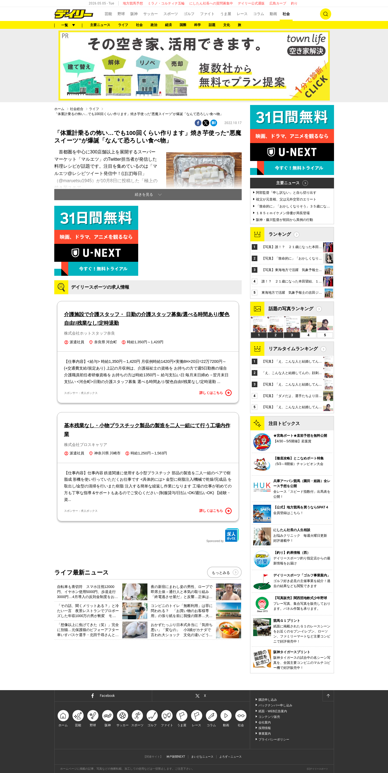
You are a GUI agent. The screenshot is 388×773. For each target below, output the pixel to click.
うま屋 (225, 14)
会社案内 (264, 722)
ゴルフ (189, 14)
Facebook (107, 696)
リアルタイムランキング (293, 348)
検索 (325, 14)
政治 (154, 25)
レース (242, 14)
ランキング (280, 234)
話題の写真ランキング (291, 308)
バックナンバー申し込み (275, 705)
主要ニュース (100, 25)
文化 (226, 25)
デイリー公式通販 (251, 3)
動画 (273, 14)
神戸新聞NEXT (175, 756)
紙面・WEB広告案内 (272, 711)
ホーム (59, 109)
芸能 (108, 14)
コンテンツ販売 (269, 716)
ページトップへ (328, 695)
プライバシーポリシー (273, 739)
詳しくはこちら (215, 392)
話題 (212, 25)
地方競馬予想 (133, 3)
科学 (197, 25)
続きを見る (144, 194)
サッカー (150, 14)
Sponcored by (222, 535)
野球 (121, 14)
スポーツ (170, 14)
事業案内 (264, 733)
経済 (168, 25)
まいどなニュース (202, 756)
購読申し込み (267, 699)
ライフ (123, 25)
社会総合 (76, 109)
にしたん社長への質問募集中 (211, 3)
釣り (294, 3)
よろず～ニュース (230, 756)
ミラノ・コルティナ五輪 (166, 3)
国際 (183, 25)
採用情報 (264, 728)
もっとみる (221, 573)
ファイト (207, 14)
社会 (286, 14)
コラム (258, 14)
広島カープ (277, 3)
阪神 (134, 14)
